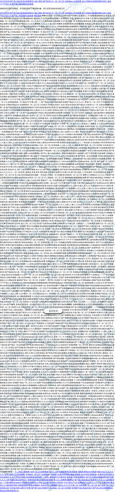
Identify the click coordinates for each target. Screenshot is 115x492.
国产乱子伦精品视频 (94, 477)
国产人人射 (53, 472)
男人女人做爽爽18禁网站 (64, 480)
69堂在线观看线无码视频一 (32, 477)
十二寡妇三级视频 (22, 472)
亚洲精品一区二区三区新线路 (38, 474)
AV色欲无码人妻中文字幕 (20, 488)
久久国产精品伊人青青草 (53, 483)
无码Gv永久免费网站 (49, 485)
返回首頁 (53, 311)
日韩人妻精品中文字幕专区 (55, 477)
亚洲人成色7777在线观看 (14, 474)
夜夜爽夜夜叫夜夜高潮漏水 (29, 485)
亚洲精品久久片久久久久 (87, 483)
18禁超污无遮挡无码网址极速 (62, 474)
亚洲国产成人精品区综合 (82, 488)
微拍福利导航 (11, 485)
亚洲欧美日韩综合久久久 (32, 483)
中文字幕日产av (70, 483)
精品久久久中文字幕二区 (68, 485)
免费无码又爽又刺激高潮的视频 (40, 480)
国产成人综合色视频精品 (102, 488)
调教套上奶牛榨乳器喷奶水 (86, 474)
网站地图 (37, 16)
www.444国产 (42, 488)
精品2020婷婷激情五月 (9, 491)
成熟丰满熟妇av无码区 (87, 472)
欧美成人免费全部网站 (76, 477)
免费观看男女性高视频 (68, 472)
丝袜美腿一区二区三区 (88, 485)
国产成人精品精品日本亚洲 (85, 480)
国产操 (34, 488)
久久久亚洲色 (15, 477)
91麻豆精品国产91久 (18, 480)
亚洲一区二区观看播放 (39, 472)
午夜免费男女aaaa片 (13, 483)
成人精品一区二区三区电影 (60, 488)
